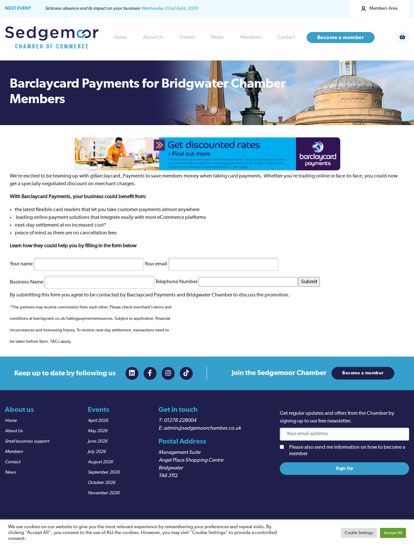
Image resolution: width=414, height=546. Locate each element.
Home (120, 37)
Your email (211, 263)
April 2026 (98, 420)
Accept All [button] (393, 533)
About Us (153, 37)
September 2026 (104, 472)
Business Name (82, 281)
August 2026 (100, 462)
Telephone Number (226, 281)
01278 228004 (180, 420)
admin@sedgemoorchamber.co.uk (202, 428)
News (217, 37)
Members (250, 37)
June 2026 (97, 441)
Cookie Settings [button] (359, 533)
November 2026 (103, 493)
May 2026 (97, 431)
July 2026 (97, 451)
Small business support (27, 441)
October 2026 (101, 482)
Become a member (340, 37)
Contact (286, 37)
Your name (77, 263)
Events (187, 37)
